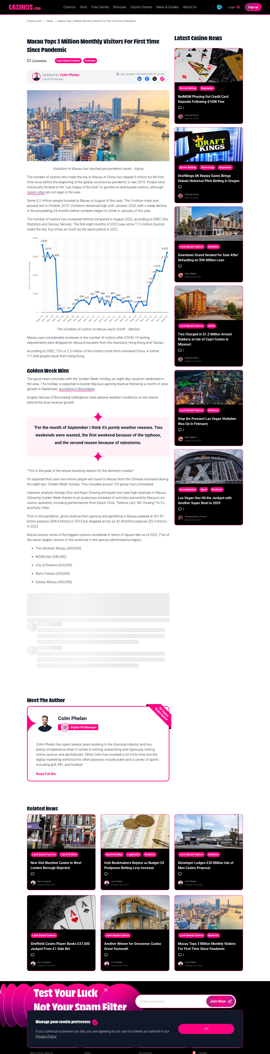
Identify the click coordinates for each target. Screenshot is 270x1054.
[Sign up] (253, 7)
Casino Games (140, 7)
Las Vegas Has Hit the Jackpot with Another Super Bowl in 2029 (205, 501)
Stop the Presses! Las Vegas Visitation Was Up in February (207, 422)
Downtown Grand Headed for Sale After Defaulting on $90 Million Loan (208, 258)
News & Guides (167, 7)
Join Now (221, 1002)
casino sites (36, 193)
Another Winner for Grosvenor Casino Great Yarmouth (132, 947)
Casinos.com (34, 21)
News (50, 21)
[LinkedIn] (139, 80)
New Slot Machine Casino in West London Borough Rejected (56, 866)
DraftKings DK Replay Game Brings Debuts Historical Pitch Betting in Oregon (208, 179)
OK (206, 1029)
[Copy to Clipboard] (162, 80)
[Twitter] (155, 80)
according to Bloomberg (76, 390)
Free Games (99, 7)
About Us (189, 7)
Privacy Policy (46, 1036)
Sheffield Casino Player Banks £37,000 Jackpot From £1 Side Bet (60, 947)
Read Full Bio (46, 775)
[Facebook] (147, 80)
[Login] (233, 7)
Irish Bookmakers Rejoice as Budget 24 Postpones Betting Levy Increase (134, 866)
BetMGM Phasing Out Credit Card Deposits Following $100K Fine (203, 99)
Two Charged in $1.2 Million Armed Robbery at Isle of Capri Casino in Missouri (205, 340)
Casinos (69, 7)
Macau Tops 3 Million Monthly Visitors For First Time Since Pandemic (207, 947)
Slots (82, 7)
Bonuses (119, 7)
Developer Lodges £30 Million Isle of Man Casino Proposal (206, 866)
